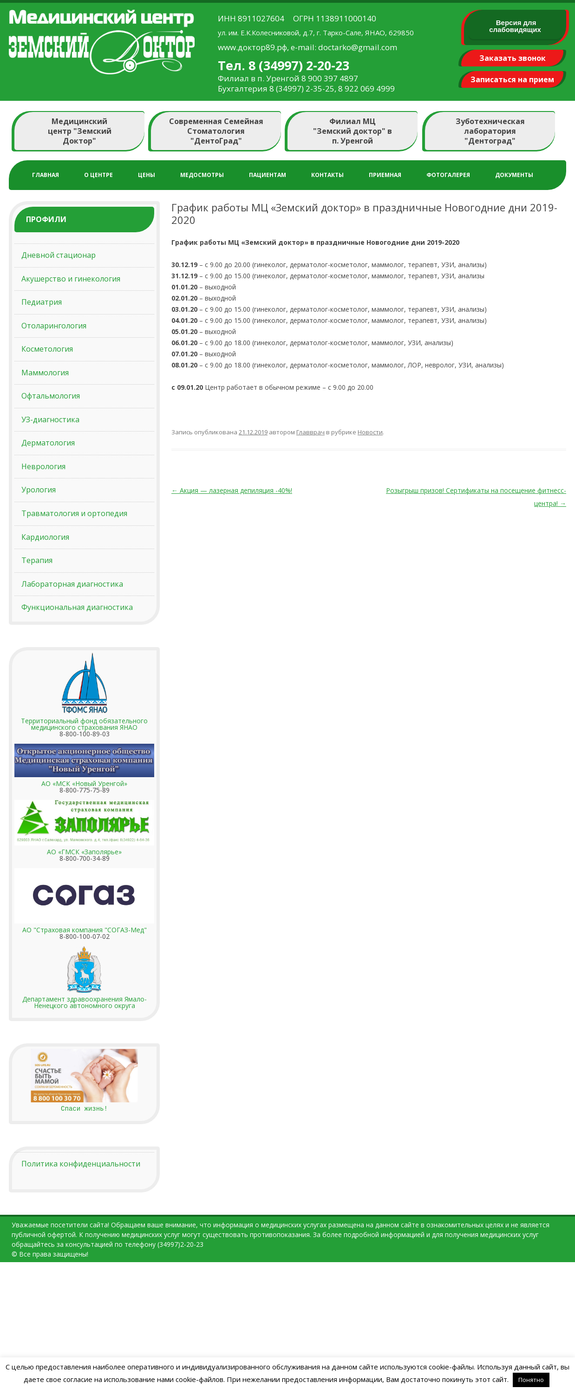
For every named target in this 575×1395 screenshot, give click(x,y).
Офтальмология (50, 396)
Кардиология (45, 537)
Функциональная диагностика (77, 607)
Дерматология (48, 443)
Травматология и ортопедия (74, 513)
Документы (514, 175)
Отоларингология (53, 326)
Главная (45, 175)
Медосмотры (202, 175)
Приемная (385, 175)
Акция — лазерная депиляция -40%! (231, 490)
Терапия (36, 560)
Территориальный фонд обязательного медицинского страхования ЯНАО (84, 724)
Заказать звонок (512, 58)
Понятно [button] (531, 1379)
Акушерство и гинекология (70, 279)
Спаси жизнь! (84, 1108)
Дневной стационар (58, 255)
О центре (98, 175)
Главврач (310, 432)
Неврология (43, 466)
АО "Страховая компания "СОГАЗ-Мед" (84, 929)
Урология (38, 490)
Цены (146, 175)
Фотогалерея (448, 175)
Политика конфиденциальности (80, 1164)
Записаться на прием (512, 79)
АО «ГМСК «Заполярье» (84, 851)
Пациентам (267, 175)
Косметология (47, 349)
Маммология (45, 372)
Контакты (327, 175)
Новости (370, 432)
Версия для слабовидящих (515, 26)
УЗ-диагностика (50, 419)
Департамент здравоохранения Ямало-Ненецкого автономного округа (84, 1002)
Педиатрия (41, 302)
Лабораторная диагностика (72, 584)
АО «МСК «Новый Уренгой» (84, 783)
